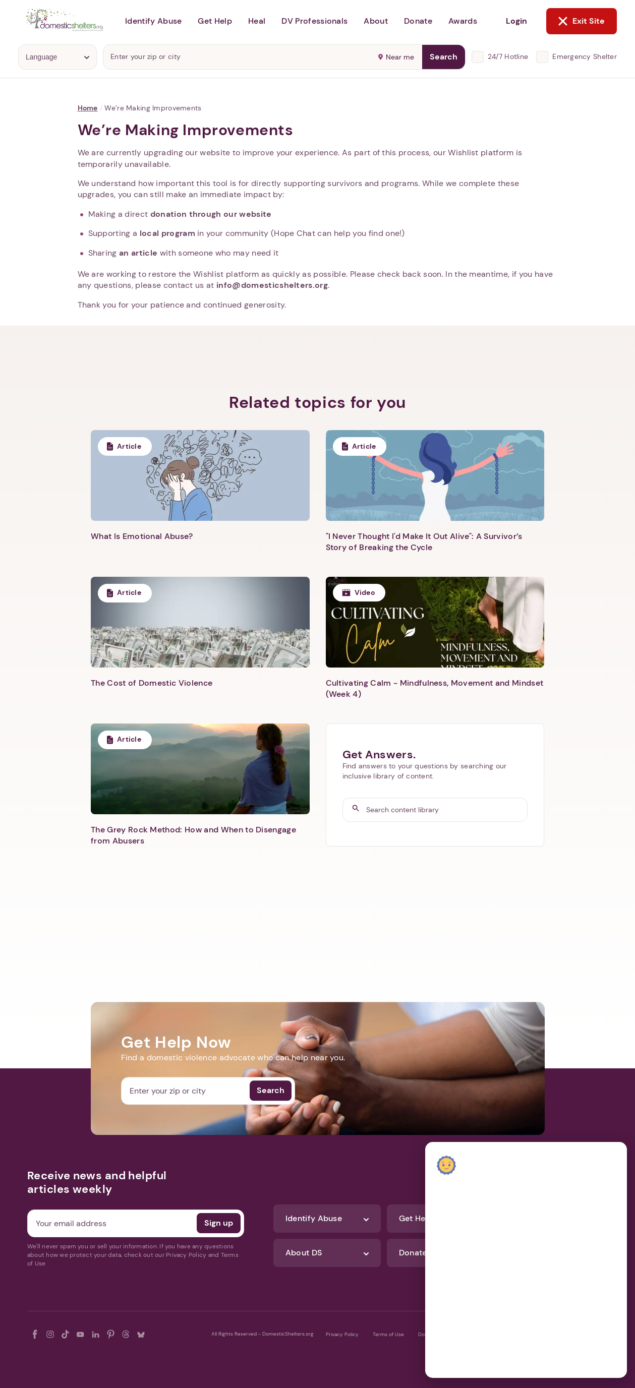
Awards (462, 21)
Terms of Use (388, 1334)
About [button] (376, 21)
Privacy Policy (342, 1334)
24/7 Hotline (508, 56)
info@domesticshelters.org (272, 285)
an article (138, 253)
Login (516, 21)
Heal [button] (256, 21)
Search (443, 56)
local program (167, 233)
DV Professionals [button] (314, 21)
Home (88, 107)
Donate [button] (418, 21)
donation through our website (211, 214)
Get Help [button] (215, 21)
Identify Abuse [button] (153, 21)
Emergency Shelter (584, 56)
